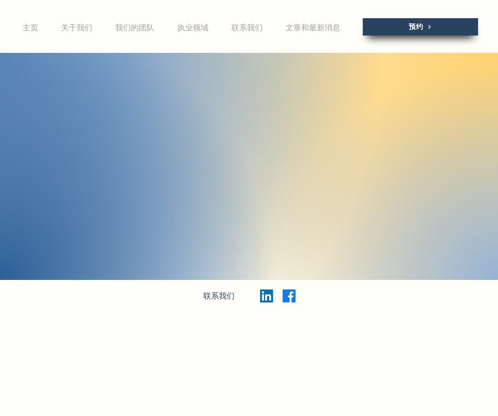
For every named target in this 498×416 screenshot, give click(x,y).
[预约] (420, 27)
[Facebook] (289, 295)
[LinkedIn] (266, 295)
